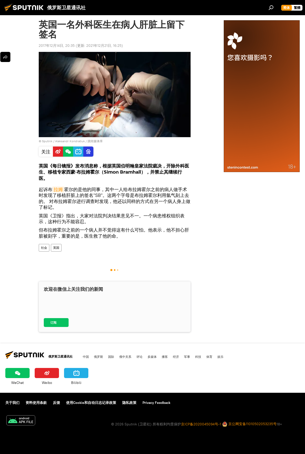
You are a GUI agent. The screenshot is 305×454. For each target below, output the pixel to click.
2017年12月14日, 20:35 (57, 45)
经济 (176, 356)
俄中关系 (125, 356)
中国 (86, 356)
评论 (139, 356)
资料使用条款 (36, 402)
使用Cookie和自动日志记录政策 (91, 402)
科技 (198, 356)
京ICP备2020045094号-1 (201, 424)
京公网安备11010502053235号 (249, 424)
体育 (209, 356)
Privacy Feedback (156, 402)
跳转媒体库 (95, 141)
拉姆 (58, 189)
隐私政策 (129, 402)
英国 (56, 248)
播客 (165, 356)
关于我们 (12, 402)
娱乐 (220, 356)
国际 (111, 356)
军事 (187, 356)
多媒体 (152, 356)
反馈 (56, 402)
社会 (44, 248)
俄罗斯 (98, 356)
